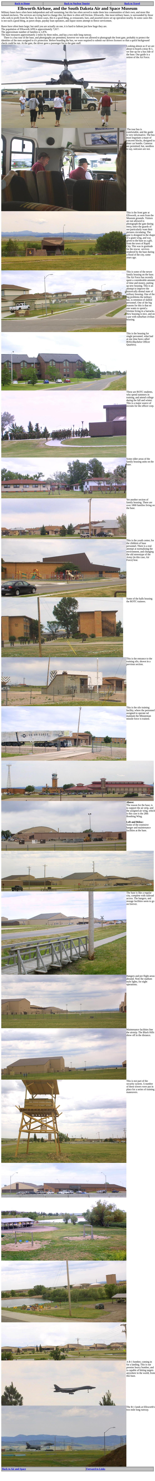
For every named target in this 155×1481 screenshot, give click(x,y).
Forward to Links (95, 1469)
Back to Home (22, 3)
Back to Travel (132, 3)
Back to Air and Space (14, 1469)
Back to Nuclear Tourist (77, 3)
